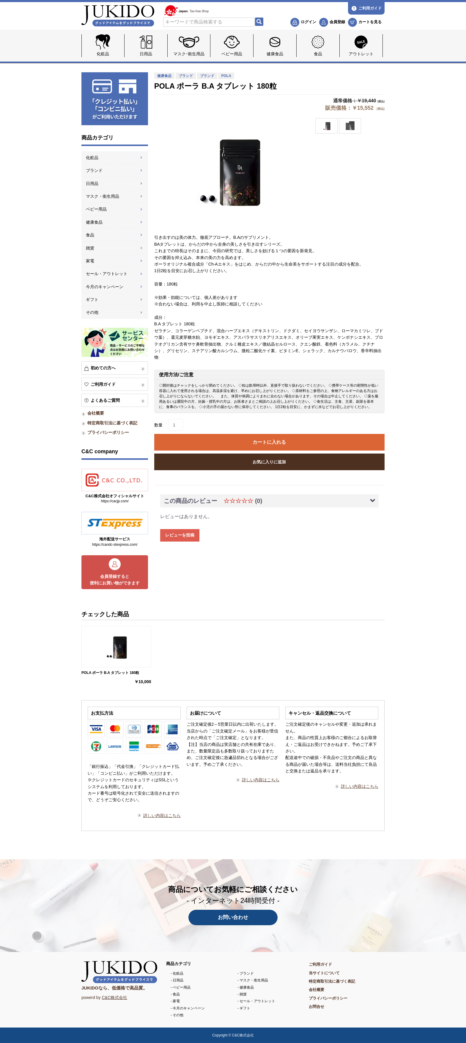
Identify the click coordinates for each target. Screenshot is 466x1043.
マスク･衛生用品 (188, 53)
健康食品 (275, 53)
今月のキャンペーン (104, 286)
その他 (92, 312)
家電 (90, 260)
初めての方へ (103, 368)
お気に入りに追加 (269, 461)
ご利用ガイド (103, 384)
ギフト (92, 299)
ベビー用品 (231, 53)
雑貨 (90, 248)
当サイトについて (324, 973)
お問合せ (316, 1006)
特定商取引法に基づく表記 (112, 423)
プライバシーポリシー (108, 432)
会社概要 (95, 413)
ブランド (94, 170)
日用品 (146, 53)
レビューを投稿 (179, 535)
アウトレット (361, 53)
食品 (318, 53)
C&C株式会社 (114, 997)
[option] (229, 170)
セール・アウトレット (106, 273)
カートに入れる (269, 442)
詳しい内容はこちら (162, 815)
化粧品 (103, 53)
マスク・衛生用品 (102, 196)
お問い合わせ (233, 917)
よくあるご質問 (105, 400)
